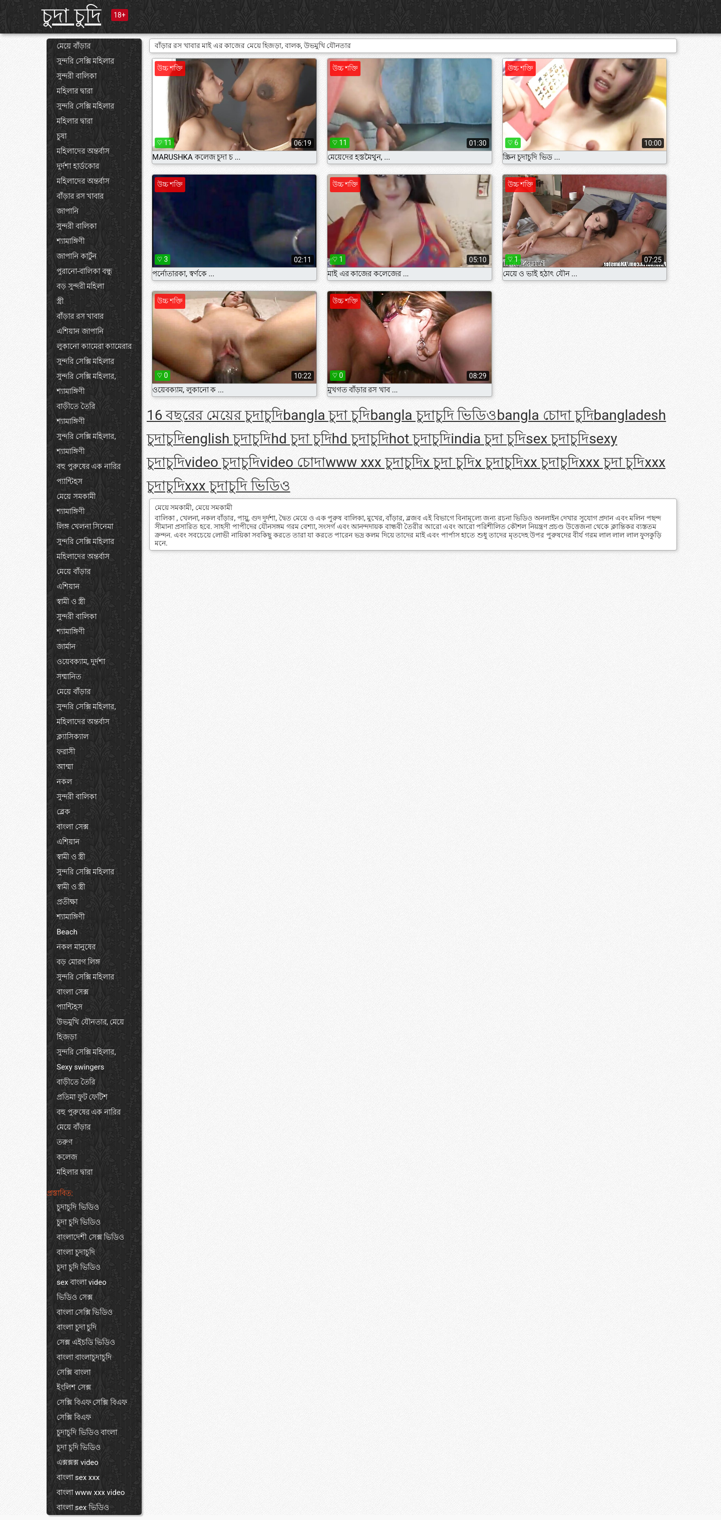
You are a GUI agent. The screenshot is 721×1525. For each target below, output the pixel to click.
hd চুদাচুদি (360, 438)
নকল (64, 781)
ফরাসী (66, 751)
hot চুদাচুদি (420, 438)
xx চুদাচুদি (551, 462)
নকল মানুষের (76, 946)
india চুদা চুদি (488, 438)
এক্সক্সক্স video (78, 1462)
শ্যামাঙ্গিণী (71, 241)
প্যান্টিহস (70, 481)
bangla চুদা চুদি (326, 415)
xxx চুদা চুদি (612, 462)
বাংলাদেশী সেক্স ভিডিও (90, 1237)
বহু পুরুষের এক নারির (89, 466)
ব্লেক (63, 811)
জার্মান (66, 646)
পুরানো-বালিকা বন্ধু (84, 271)
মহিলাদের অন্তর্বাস (83, 151)
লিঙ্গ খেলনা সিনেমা (85, 526)
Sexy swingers (80, 1067)
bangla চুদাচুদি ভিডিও (433, 415)
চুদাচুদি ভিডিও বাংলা (87, 1432)
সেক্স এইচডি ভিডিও (86, 1342)
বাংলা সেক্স (73, 826)
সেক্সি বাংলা (74, 1372)
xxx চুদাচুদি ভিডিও (237, 485)
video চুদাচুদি (222, 462)
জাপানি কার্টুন (77, 256)
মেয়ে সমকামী (76, 496)
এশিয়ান (68, 586)
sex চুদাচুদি (557, 438)
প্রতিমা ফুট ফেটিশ (82, 1097)
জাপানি (68, 211)
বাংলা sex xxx (78, 1477)
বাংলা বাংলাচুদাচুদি (84, 1357)
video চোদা (292, 462)
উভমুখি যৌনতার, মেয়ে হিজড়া (90, 1030)
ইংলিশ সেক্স (74, 1387)
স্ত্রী (60, 301)
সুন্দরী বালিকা (77, 76)
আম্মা (65, 766)
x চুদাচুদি (499, 462)
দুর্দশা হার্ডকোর (78, 166)
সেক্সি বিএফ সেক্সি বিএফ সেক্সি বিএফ (92, 1410)
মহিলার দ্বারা (75, 91)
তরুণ (65, 1142)
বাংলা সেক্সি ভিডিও (85, 1312)
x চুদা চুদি (449, 462)
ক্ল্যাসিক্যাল (73, 736)
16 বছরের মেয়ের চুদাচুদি (215, 415)
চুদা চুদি (71, 16)
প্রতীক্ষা (67, 901)
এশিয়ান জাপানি (80, 331)
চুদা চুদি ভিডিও (79, 1222)
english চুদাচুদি (228, 438)
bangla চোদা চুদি (545, 415)
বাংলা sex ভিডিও (83, 1507)
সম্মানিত (69, 676)
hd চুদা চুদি (301, 438)
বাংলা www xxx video (91, 1492)
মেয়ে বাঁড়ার (74, 46)
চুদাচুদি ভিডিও (78, 1207)
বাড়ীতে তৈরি (76, 406)
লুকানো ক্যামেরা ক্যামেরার (94, 346)
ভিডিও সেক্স (75, 1297)
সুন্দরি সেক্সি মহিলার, (86, 376)
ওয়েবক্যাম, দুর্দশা (81, 661)
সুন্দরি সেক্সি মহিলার (85, 61)
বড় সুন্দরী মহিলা (80, 286)
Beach (67, 931)
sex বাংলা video (81, 1282)
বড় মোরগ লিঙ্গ (78, 961)
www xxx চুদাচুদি (374, 462)
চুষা (62, 136)
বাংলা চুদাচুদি (76, 1252)
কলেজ (67, 1157)
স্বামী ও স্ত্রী (71, 601)
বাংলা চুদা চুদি (77, 1327)
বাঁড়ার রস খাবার (80, 196)
